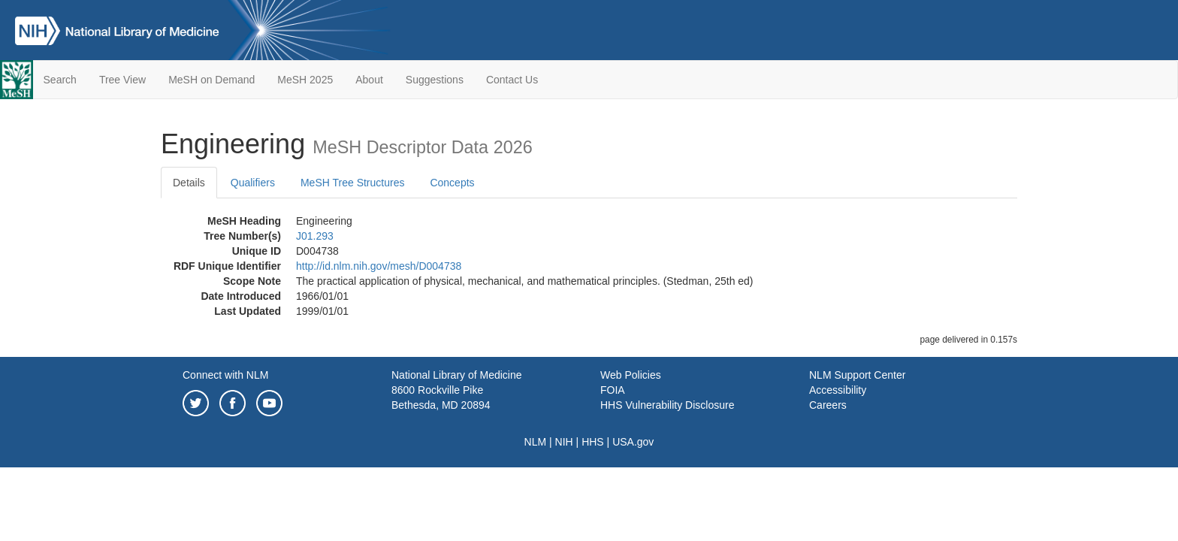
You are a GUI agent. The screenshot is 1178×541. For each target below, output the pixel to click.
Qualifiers (253, 183)
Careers (828, 405)
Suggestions (435, 80)
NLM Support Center (857, 375)
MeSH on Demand (211, 80)
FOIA (612, 390)
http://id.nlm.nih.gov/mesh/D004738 (378, 266)
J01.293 (315, 236)
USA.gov (633, 442)
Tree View (122, 80)
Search (60, 80)
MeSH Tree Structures (353, 183)
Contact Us (512, 80)
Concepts (452, 183)
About (369, 80)
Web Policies (630, 375)
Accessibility (837, 390)
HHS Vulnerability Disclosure (667, 405)
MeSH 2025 (305, 80)
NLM (535, 442)
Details (189, 183)
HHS (592, 442)
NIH (564, 442)
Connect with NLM (225, 375)
